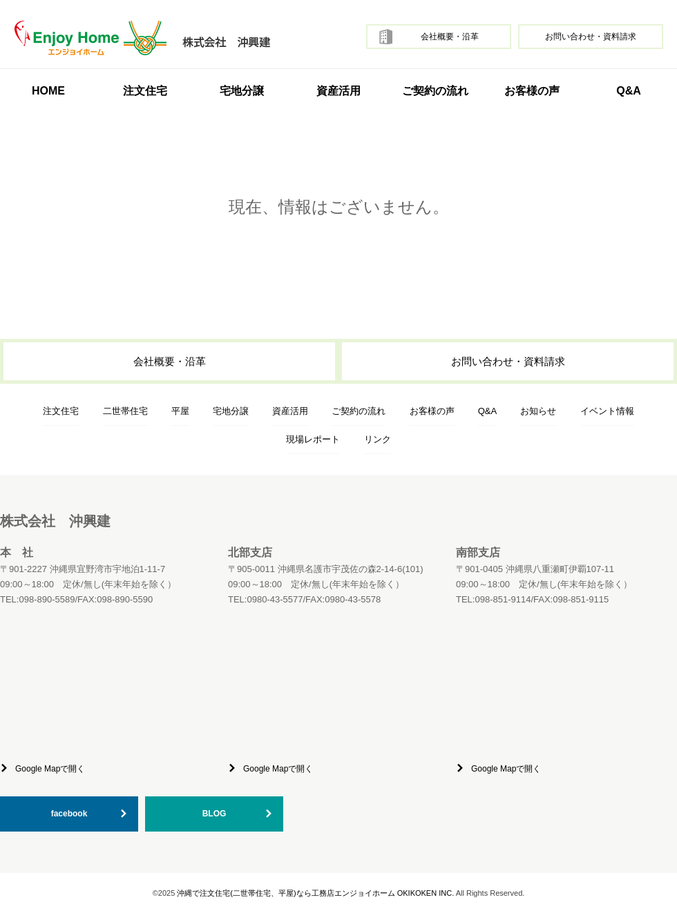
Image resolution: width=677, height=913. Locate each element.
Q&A (628, 91)
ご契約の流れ (435, 91)
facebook (69, 813)
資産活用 (338, 91)
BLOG (214, 813)
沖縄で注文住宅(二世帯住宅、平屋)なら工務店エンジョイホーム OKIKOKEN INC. (315, 893)
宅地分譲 (242, 91)
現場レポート (313, 439)
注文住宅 (61, 411)
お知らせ (538, 411)
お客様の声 (532, 91)
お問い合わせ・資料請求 (590, 36)
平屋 (180, 411)
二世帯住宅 (125, 411)
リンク (377, 439)
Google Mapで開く (50, 769)
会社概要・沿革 (450, 36)
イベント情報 (607, 411)
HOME (48, 91)
